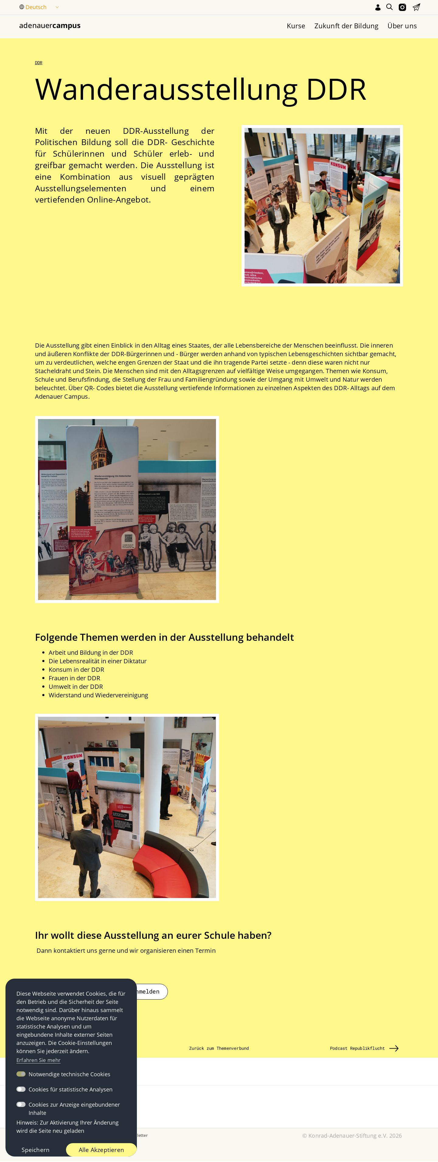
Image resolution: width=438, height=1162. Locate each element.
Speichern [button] (35, 1149)
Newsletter (137, 1136)
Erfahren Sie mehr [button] (40, 1059)
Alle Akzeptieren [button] (101, 1149)
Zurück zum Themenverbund (219, 1049)
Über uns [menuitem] (402, 25)
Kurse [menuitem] (296, 25)
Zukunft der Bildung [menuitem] (347, 25)
